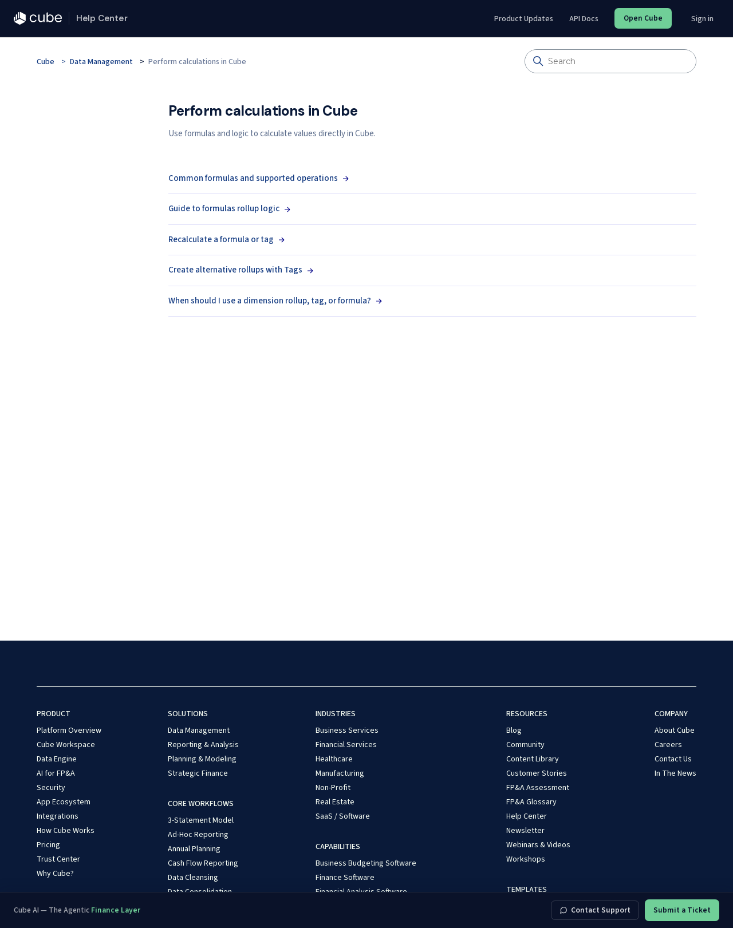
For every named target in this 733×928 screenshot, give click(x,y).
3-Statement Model (201, 820)
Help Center (526, 816)
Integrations (57, 816)
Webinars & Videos (538, 845)
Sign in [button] (702, 19)
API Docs (583, 19)
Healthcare (334, 759)
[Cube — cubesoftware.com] (38, 18)
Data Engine (57, 759)
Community (525, 745)
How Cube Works (65, 830)
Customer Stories (536, 773)
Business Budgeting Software (366, 863)
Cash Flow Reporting (203, 863)
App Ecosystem (63, 802)
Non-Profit (333, 787)
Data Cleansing (193, 877)
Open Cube (643, 18)
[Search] (610, 61)
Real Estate (335, 802)
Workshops (525, 859)
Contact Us (673, 759)
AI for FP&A (56, 773)
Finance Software (345, 877)
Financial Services (346, 745)
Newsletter (525, 830)
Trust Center (58, 859)
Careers (668, 745)
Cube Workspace (66, 745)
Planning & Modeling (202, 759)
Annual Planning (194, 849)
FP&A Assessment (537, 787)
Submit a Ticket (682, 910)
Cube (45, 62)
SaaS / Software (343, 816)
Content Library (532, 759)
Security (51, 787)
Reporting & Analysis (203, 745)
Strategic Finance (198, 773)
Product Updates (523, 19)
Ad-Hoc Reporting (198, 834)
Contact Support (594, 910)
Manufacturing (340, 773)
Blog (514, 730)
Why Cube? (55, 873)
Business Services (347, 730)
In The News (675, 773)
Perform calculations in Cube (197, 62)
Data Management (101, 62)
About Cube (675, 730)
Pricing (48, 845)
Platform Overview (69, 730)
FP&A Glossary (531, 802)
